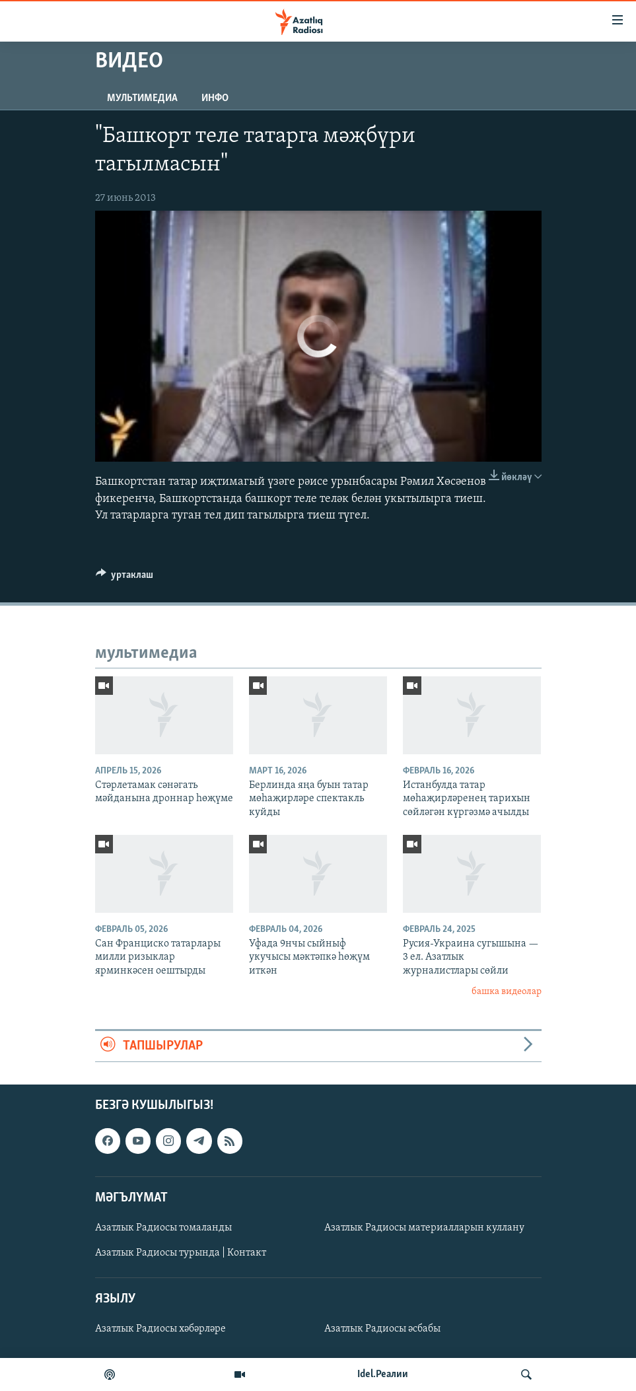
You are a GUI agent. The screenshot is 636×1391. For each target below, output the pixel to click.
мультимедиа (142, 98)
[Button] (125, 577)
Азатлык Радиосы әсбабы (382, 1329)
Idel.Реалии (382, 1374)
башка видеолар (507, 992)
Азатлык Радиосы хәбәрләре (160, 1329)
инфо (215, 98)
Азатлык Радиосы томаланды (163, 1228)
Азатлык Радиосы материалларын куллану (424, 1228)
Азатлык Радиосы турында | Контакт (180, 1253)
